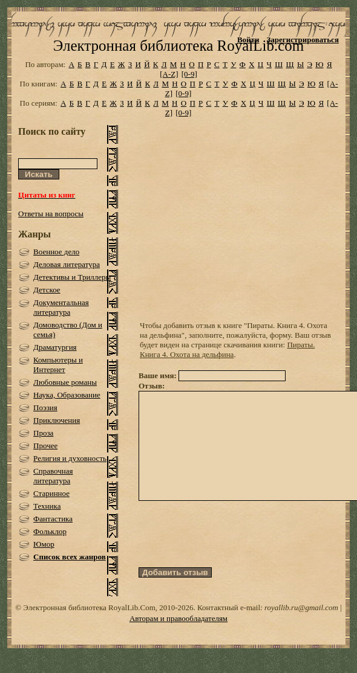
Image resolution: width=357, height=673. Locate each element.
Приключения (56, 420)
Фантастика (53, 518)
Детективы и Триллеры (72, 277)
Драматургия (55, 347)
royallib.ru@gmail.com (301, 610)
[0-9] (189, 74)
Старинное (51, 493)
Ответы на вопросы (51, 213)
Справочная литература (53, 475)
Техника (47, 505)
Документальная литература (61, 307)
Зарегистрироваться (302, 39)
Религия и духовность (69, 458)
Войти (248, 39)
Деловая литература (66, 264)
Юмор (43, 544)
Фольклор (50, 531)
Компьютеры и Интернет (58, 364)
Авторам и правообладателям (178, 621)
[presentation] (231, 555)
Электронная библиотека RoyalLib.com (178, 45)
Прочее (45, 445)
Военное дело (56, 251)
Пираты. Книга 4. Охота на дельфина (227, 349)
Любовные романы (65, 382)
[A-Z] (169, 74)
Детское (47, 289)
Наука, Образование (66, 394)
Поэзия (45, 407)
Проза (43, 432)
